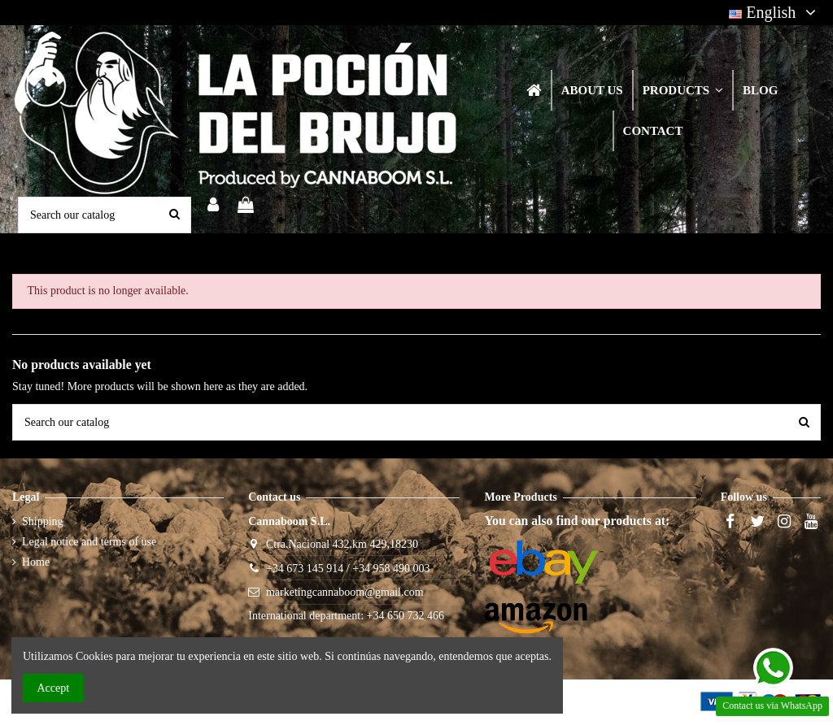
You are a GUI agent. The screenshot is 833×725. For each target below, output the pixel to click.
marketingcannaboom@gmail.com (345, 592)
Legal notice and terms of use (89, 542)
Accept (53, 688)
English (775, 12)
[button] (682, 90)
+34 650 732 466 (405, 616)
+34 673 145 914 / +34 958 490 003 (348, 568)
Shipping (42, 521)
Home (36, 562)
